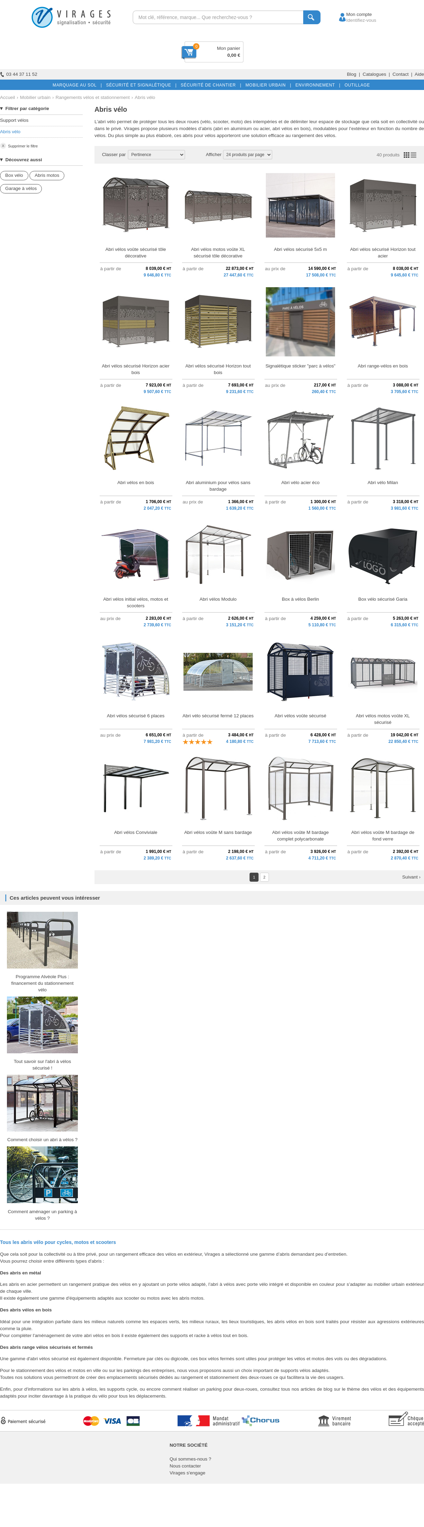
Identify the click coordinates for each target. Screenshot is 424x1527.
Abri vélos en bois (135, 482)
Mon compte (352, 14)
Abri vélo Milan (383, 482)
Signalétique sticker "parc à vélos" (300, 366)
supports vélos (295, 1370)
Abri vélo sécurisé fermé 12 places (217, 715)
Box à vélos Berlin (300, 599)
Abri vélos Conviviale (135, 832)
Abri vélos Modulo (218, 599)
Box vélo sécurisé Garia (382, 599)
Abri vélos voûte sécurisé (300, 715)
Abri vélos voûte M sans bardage (218, 832)
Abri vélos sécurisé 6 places (136, 715)
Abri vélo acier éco (300, 482)
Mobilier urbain (35, 97)
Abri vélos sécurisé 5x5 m (300, 249)
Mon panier (228, 48)
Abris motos (47, 175)
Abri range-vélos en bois (383, 366)
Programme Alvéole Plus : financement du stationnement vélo (42, 983)
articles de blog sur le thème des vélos (341, 1389)
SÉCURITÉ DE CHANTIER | (209, 85)
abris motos (191, 1298)
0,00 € (233, 55)
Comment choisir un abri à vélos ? (42, 1139)
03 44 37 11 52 (18, 74)
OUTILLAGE (356, 85)
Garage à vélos (21, 188)
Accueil (7, 97)
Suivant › (411, 877)
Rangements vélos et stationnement (92, 97)
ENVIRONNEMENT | (316, 85)
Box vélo (14, 175)
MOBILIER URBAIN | (267, 85)
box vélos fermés (216, 1358)
